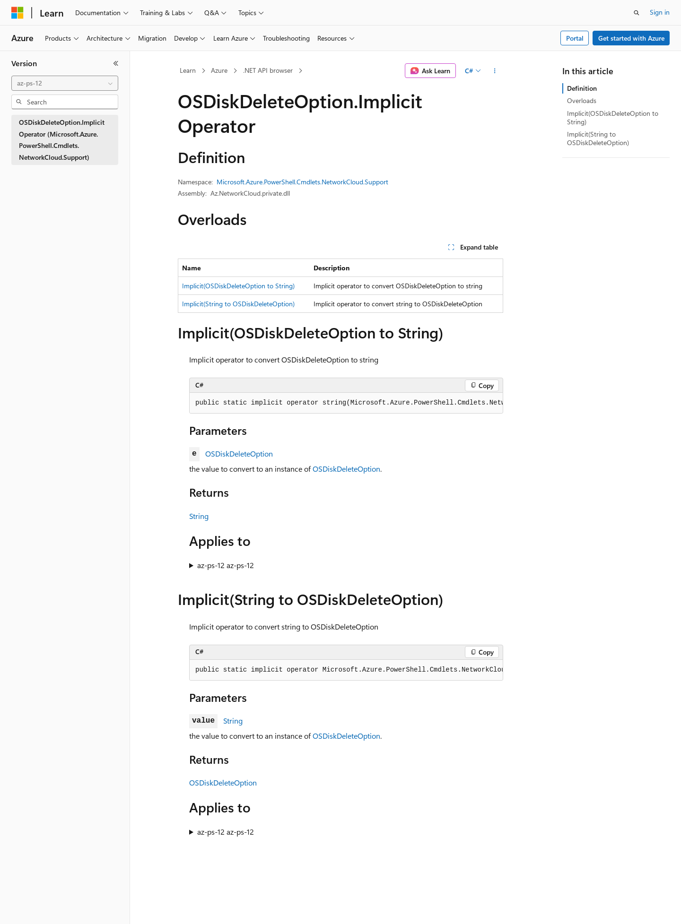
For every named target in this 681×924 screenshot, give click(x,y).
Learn (188, 70)
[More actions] (495, 70)
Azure (219, 70)
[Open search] (636, 12)
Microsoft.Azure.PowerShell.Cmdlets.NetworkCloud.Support (302, 181)
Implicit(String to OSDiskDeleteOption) (238, 303)
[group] (346, 403)
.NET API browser (268, 70)
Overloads (581, 100)
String (199, 516)
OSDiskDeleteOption (239, 453)
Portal (575, 38)
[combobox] (64, 83)
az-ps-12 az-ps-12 (225, 565)
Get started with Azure (631, 38)
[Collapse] (116, 63)
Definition (582, 88)
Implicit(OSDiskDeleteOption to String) (238, 285)
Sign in (660, 12)
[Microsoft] (17, 13)
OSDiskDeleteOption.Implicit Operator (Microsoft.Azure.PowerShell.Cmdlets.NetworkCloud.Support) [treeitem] (62, 140)
